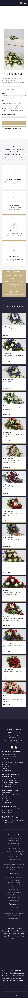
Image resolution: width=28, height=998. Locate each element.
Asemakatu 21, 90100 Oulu (10, 754)
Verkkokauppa (6, 770)
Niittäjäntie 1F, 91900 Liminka (11, 809)
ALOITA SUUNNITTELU (14, 271)
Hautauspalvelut (14, 835)
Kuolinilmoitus (14, 856)
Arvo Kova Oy (14, 908)
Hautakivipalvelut (14, 859)
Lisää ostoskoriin (14, 123)
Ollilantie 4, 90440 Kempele (10, 765)
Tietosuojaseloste (14, 916)
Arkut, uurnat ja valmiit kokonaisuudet (14, 839)
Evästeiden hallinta (14, 918)
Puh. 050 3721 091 (7, 811)
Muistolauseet (14, 889)
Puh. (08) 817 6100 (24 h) (9, 781)
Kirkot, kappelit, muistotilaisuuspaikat (14, 881)
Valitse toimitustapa (9, 114)
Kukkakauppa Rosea (9, 806)
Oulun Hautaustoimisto (11, 752)
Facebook (5, 758)
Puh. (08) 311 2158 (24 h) (9, 756)
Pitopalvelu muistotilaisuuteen (14, 851)
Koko (3, 93)
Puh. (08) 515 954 (7, 766)
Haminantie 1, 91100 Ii (8, 779)
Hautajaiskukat (14, 846)
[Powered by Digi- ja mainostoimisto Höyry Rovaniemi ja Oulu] (14, 994)
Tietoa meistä (14, 904)
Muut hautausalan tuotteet (14, 867)
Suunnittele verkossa (14, 128)
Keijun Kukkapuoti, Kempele (12, 762)
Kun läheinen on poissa (14, 877)
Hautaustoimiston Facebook (10, 782)
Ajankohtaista (14, 910)
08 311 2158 (12, 735)
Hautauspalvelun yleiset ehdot (14, 913)
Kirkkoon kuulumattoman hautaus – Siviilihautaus (14, 886)
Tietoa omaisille (14, 873)
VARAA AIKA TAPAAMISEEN (14, 292)
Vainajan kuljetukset (14, 848)
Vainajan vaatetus (14, 843)
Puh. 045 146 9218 (7, 822)
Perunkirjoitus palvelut (14, 862)
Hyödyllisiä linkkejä (14, 897)
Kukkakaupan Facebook (9, 784)
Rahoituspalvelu (14, 870)
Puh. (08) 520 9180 (7, 798)
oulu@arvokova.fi (14, 737)
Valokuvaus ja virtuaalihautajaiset (14, 854)
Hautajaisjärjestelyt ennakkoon (14, 864)
